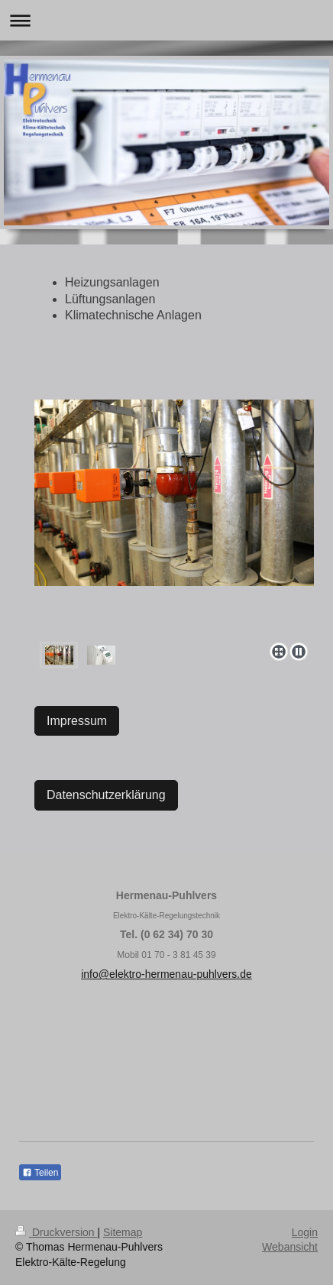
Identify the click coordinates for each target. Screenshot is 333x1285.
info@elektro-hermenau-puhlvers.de (166, 974)
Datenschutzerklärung (106, 794)
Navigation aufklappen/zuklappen (166, 20)
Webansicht (290, 1247)
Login (305, 1232)
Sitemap (122, 1232)
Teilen (40, 1172)
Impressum (77, 720)
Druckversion (56, 1232)
